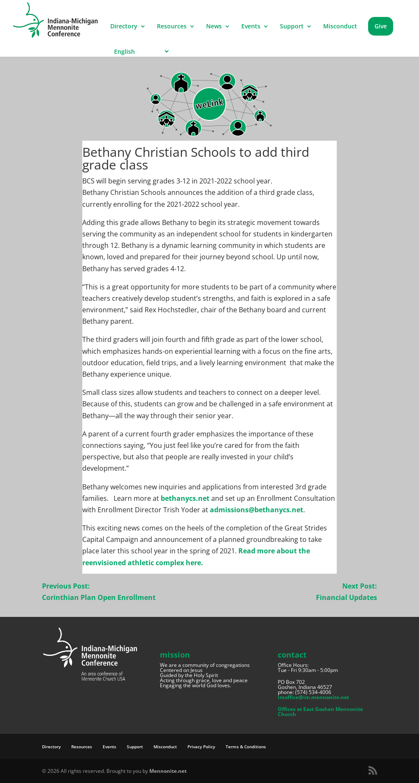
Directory (123, 26)
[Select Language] (140, 51)
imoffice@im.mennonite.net (313, 697)
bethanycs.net (185, 498)
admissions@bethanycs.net (256, 509)
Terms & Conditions (246, 747)
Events (250, 26)
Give (380, 26)
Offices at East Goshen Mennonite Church (320, 711)
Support (292, 26)
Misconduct (340, 26)
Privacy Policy (201, 747)
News (214, 26)
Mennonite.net (168, 771)
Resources (172, 26)
